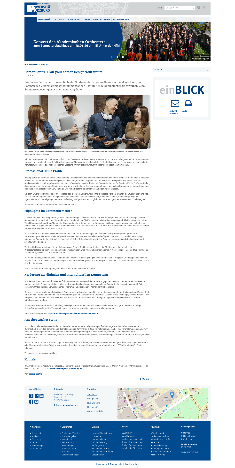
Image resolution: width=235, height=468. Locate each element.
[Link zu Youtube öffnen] (36, 402)
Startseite (35, 427)
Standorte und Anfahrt (161, 439)
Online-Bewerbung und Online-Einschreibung (132, 444)
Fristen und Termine (70, 433)
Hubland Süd (93, 407)
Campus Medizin (95, 411)
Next (205, 39)
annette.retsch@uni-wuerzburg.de (66, 368)
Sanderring (92, 394)
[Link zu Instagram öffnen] (31, 396)
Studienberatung (99, 442)
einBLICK (45, 64)
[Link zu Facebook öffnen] (31, 402)
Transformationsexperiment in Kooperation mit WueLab (73, 313)
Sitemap (185, 433)
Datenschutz (116, 464)
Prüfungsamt (97, 445)
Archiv (185, 111)
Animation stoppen (200, 59)
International (121, 19)
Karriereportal (67, 442)
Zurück (145, 379)
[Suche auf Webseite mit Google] (179, 8)
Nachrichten (66, 439)
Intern (159, 8)
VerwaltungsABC (68, 448)
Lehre (87, 19)
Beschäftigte (66, 445)
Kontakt (59, 389)
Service (95, 427)
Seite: (183, 452)
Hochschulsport (99, 439)
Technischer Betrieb (161, 451)
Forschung (74, 19)
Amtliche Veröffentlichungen (69, 453)
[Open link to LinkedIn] (41, 396)
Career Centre (35, 374)
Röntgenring (92, 398)
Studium (59, 19)
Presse (155, 442)
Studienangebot (68, 436)
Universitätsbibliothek (101, 433)
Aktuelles (33, 64)
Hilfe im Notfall (158, 454)
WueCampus (127, 436)
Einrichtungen (101, 19)
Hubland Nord (93, 403)
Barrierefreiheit (132, 464)
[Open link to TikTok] (36, 396)
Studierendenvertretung (102, 451)
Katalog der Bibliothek (131, 448)
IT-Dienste (96, 436)
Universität (45, 19)
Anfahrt (92, 389)
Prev (30, 39)
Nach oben (186, 439)
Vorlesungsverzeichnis (132, 439)
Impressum (101, 464)
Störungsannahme (160, 448)
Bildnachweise (188, 436)
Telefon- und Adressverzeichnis (160, 435)
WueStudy (126, 433)
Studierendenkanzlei (100, 448)
